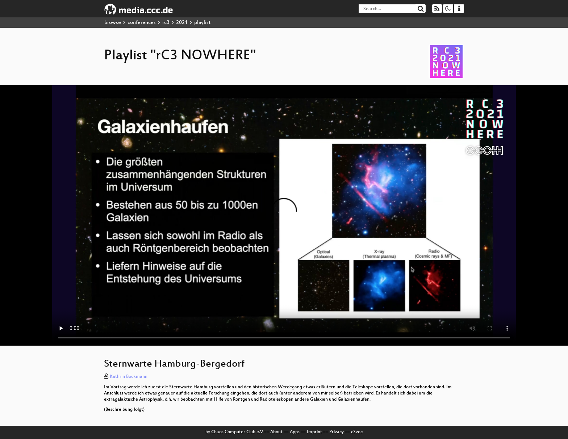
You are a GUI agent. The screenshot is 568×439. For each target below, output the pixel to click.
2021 (182, 23)
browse (112, 23)
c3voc (357, 432)
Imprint (314, 432)
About (276, 432)
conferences (142, 23)
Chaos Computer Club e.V (237, 432)
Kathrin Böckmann (128, 376)
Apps (295, 432)
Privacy (336, 432)
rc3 (166, 23)
